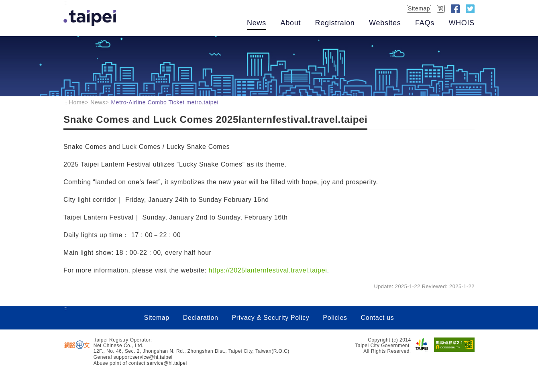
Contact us (377, 317)
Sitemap (419, 8)
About (290, 23)
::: (65, 3)
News (256, 23)
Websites (385, 23)
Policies (335, 317)
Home (77, 102)
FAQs (424, 23)
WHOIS (461, 23)
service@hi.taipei (152, 357)
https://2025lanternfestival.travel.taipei (268, 270)
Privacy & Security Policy (271, 317)
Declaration (200, 317)
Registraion (335, 23)
